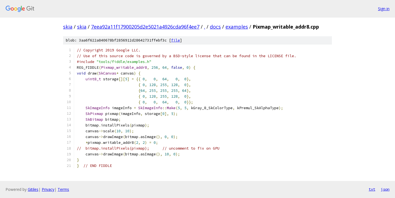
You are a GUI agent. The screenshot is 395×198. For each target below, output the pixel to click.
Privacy (48, 189)
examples (236, 26)
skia (67, 26)
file (175, 40)
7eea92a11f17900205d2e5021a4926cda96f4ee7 (145, 26)
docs (215, 26)
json (385, 189)
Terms (63, 189)
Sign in (384, 8)
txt (372, 189)
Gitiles (33, 189)
